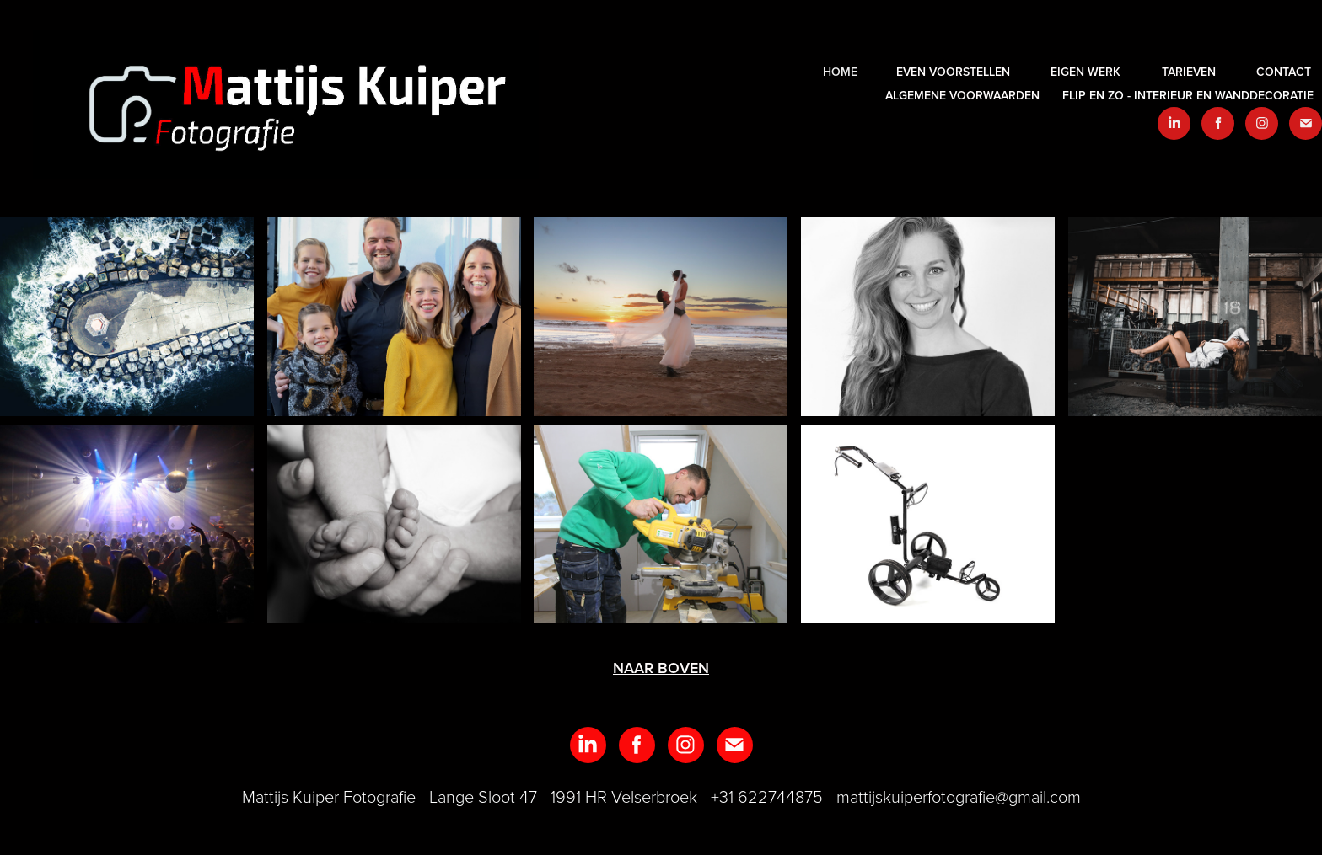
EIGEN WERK (1085, 71)
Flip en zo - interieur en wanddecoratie (1188, 95)
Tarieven (1189, 71)
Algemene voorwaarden (962, 95)
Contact (1283, 71)
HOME (840, 71)
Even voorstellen (953, 71)
